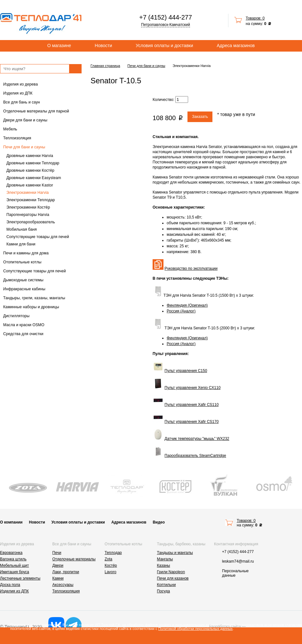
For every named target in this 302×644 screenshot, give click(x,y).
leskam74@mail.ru (238, 561)
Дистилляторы (16, 316)
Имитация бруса (14, 572)
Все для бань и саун (21, 102)
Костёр (111, 565)
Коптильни (166, 584)
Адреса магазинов (236, 45)
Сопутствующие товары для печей (37, 237)
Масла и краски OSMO (23, 325)
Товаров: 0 (255, 18)
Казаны (163, 565)
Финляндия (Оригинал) (187, 305)
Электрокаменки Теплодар (30, 200)
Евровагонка (11, 552)
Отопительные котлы (22, 262)
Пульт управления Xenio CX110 (192, 387)
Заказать (200, 116)
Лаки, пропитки (65, 572)
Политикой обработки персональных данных (195, 629)
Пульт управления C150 (185, 370)
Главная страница (105, 66)
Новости (103, 45)
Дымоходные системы (23, 280)
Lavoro (110, 572)
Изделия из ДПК (18, 93)
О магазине (59, 45)
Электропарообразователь (30, 222)
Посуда (163, 591)
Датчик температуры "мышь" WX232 (196, 438)
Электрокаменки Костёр (28, 207)
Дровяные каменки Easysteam (33, 178)
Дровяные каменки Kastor (29, 185)
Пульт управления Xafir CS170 (191, 421)
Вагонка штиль (13, 559)
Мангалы (165, 559)
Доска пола (10, 584)
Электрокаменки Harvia (27, 192)
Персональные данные (235, 573)
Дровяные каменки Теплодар (32, 163)
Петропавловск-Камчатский (165, 24)
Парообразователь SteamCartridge (195, 455)
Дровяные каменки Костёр (30, 170)
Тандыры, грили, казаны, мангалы (34, 298)
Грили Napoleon (171, 572)
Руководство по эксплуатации (191, 268)
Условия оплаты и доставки (164, 45)
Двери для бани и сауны (25, 120)
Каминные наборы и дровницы (31, 307)
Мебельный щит (14, 565)
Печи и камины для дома (26, 253)
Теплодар (113, 552)
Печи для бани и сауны (24, 147)
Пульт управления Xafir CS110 (191, 404)
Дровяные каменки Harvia (29, 155)
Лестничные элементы (20, 578)
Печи (56, 552)
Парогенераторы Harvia (27, 214)
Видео (159, 522)
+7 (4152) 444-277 (165, 17)
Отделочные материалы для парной (36, 111)
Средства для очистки (23, 334)
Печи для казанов (173, 578)
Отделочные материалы (74, 559)
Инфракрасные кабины (24, 289)
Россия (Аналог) (181, 311)
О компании (11, 522)
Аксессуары (63, 584)
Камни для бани (21, 244)
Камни (58, 578)
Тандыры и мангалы (175, 552)
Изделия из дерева (20, 84)
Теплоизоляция (17, 138)
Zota (108, 559)
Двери (57, 565)
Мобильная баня (21, 229)
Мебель (10, 129)
